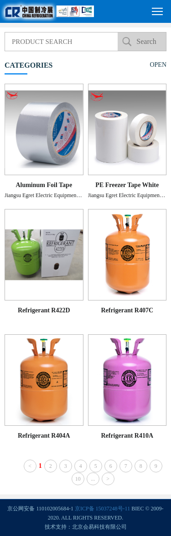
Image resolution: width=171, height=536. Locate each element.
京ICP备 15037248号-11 (102, 508)
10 (78, 479)
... (93, 479)
